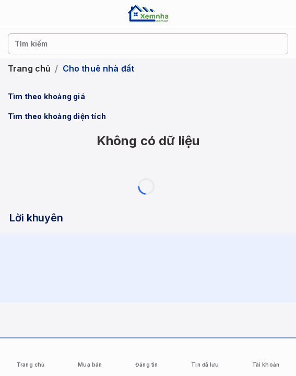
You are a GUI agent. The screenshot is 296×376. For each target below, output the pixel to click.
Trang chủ (29, 69)
